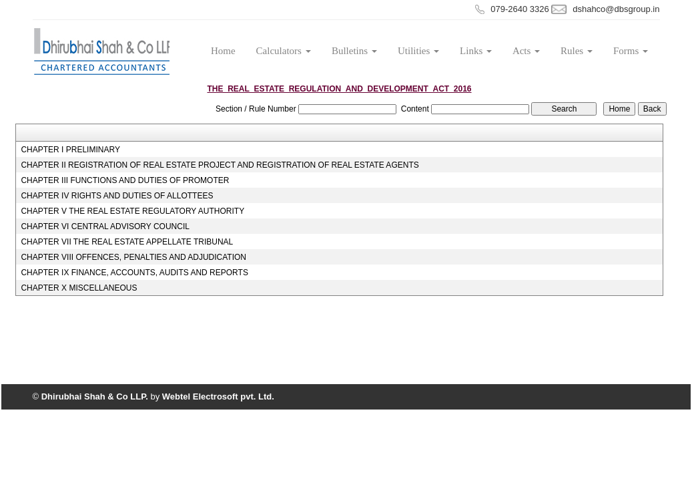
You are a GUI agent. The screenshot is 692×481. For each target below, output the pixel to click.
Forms (630, 50)
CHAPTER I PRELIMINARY (70, 149)
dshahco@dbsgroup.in (616, 9)
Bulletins (354, 50)
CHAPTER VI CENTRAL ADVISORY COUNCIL (105, 226)
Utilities (418, 50)
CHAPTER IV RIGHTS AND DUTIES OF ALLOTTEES (117, 195)
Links (476, 50)
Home (223, 50)
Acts (526, 50)
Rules (577, 50)
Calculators (283, 50)
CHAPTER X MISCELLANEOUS (79, 288)
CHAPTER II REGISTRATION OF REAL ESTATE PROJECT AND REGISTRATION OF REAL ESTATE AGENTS (219, 165)
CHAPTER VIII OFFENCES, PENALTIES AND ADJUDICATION (133, 257)
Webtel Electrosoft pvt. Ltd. (218, 396)
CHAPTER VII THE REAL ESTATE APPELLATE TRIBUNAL (127, 242)
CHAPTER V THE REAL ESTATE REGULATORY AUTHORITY (132, 211)
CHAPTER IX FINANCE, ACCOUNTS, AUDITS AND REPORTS (134, 272)
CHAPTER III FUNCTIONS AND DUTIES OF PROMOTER (125, 180)
